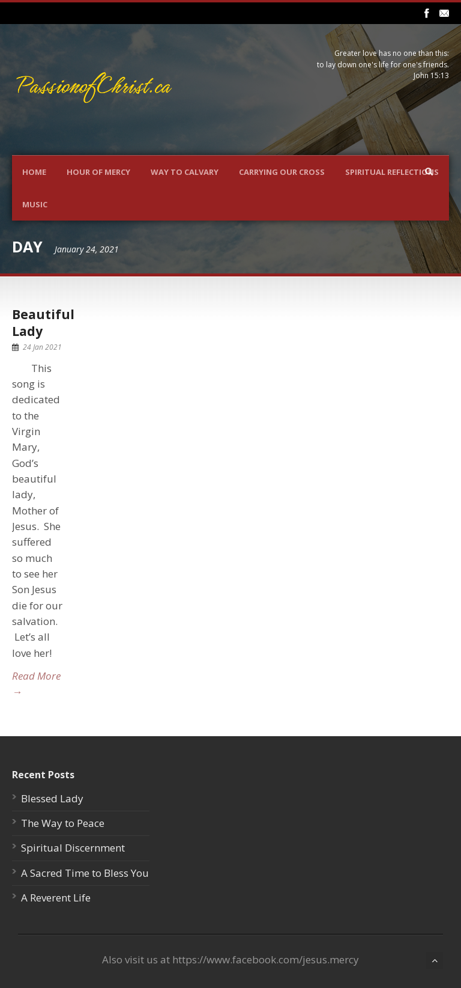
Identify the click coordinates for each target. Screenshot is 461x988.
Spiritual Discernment (73, 848)
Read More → (36, 683)
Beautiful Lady (43, 322)
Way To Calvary (184, 171)
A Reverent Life (56, 897)
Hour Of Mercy (98, 171)
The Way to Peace (62, 823)
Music (34, 204)
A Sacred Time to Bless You (85, 873)
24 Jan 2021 (42, 347)
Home (34, 171)
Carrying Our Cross (282, 171)
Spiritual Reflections (392, 171)
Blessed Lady (52, 798)
